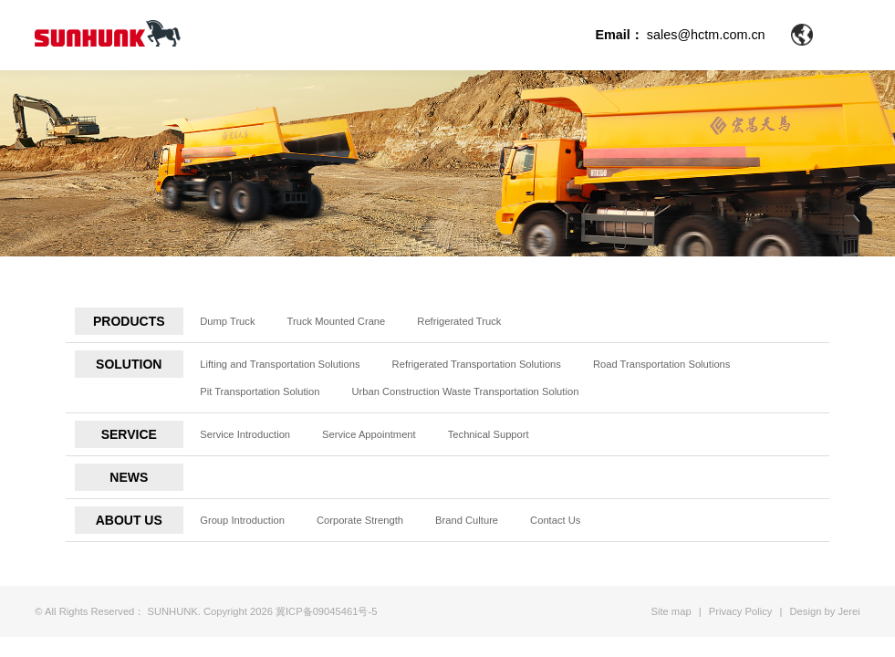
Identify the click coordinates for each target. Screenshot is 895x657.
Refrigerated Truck (459, 321)
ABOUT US (129, 520)
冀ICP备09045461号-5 (326, 611)
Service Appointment (369, 434)
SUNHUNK (172, 611)
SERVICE (129, 434)
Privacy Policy (741, 611)
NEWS (128, 477)
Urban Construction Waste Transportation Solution (464, 391)
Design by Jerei (825, 611)
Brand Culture (466, 520)
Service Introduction (245, 434)
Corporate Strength (360, 520)
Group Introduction (242, 520)
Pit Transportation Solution (259, 391)
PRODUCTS (129, 321)
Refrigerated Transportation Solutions (476, 364)
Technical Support (488, 434)
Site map (670, 611)
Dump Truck (227, 321)
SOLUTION (128, 364)
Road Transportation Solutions (662, 364)
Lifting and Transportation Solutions (279, 364)
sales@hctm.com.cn (706, 34)
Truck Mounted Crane (336, 321)
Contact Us (555, 520)
